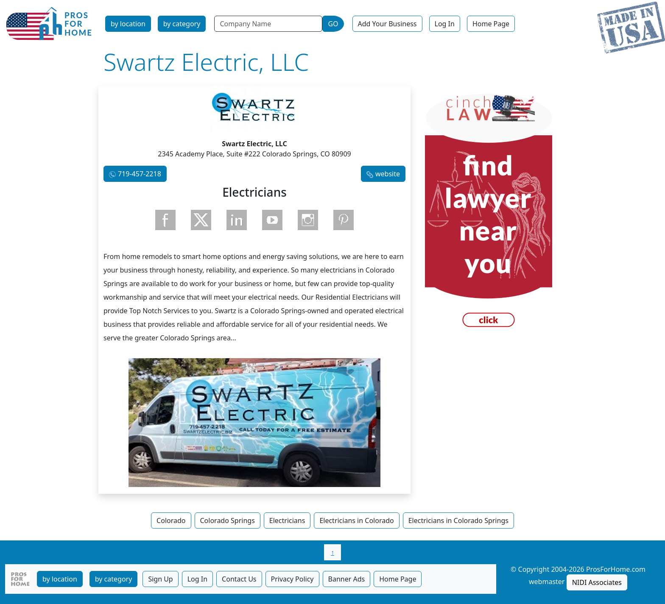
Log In (445, 23)
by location (128, 23)
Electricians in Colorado (356, 520)
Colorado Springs (227, 520)
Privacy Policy (292, 579)
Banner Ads (346, 579)
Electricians (287, 520)
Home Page (490, 23)
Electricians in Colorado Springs (458, 520)
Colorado (170, 520)
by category (182, 23)
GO (333, 23)
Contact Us (239, 579)
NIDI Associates (597, 582)
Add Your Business (387, 23)
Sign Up (160, 579)
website (387, 173)
